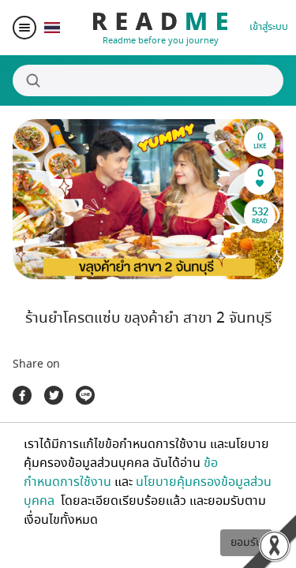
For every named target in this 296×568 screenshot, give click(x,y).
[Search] (148, 80)
